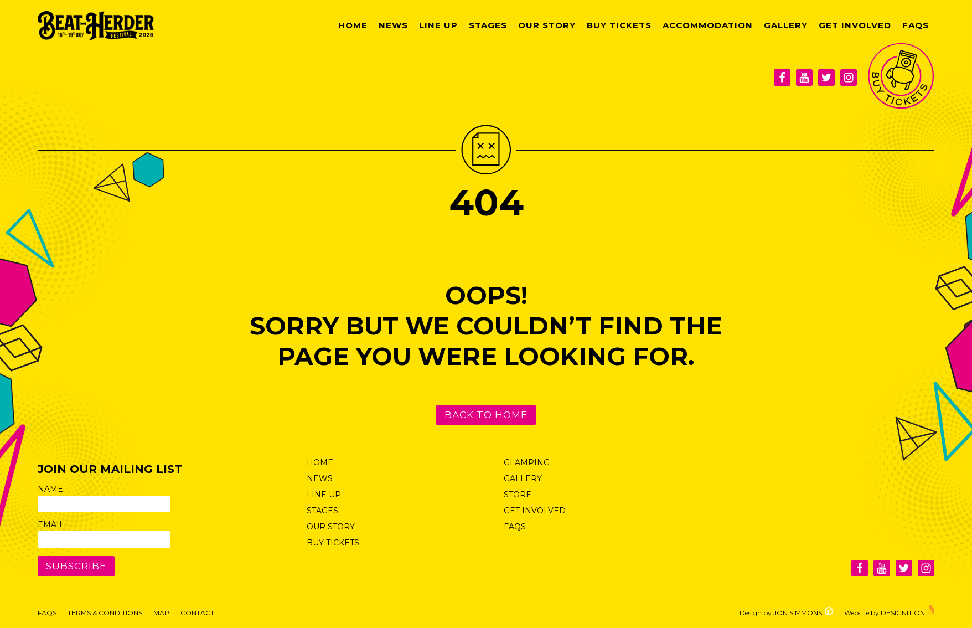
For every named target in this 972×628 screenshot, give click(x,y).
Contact (197, 613)
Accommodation (708, 25)
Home (353, 25)
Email (51, 524)
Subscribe (76, 566)
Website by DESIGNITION (889, 610)
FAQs (915, 25)
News (393, 25)
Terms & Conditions (105, 613)
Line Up (438, 25)
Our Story (547, 25)
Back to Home (486, 414)
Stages (488, 25)
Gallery (786, 25)
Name (50, 489)
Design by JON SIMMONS (786, 611)
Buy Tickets (619, 25)
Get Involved (855, 25)
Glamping (527, 462)
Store (517, 495)
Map (161, 613)
